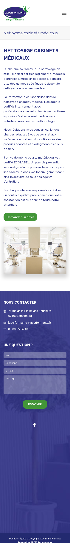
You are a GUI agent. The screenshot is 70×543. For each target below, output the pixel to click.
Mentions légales (17, 538)
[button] (64, 13)
